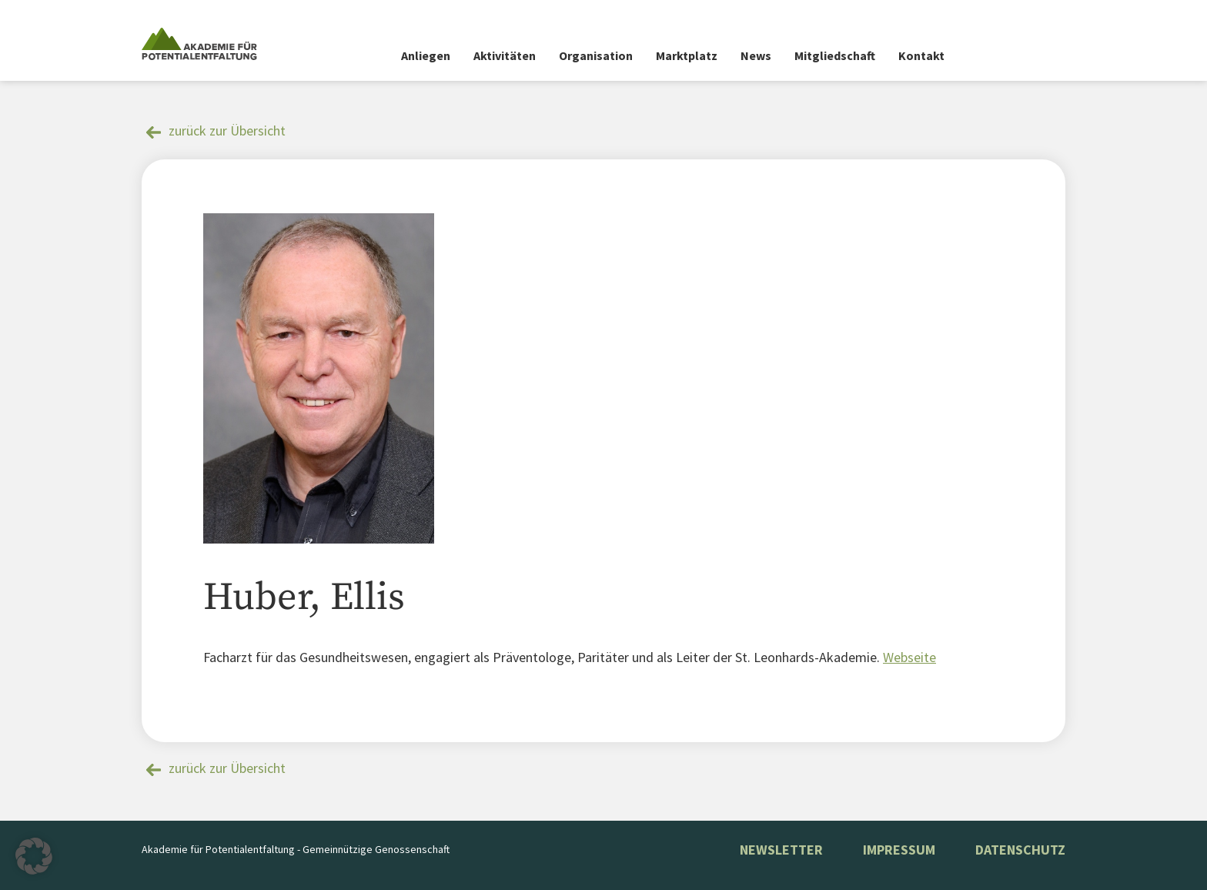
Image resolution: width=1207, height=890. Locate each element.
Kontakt (921, 55)
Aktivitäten (504, 55)
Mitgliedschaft (834, 55)
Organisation (596, 55)
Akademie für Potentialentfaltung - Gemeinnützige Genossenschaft (296, 849)
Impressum (899, 849)
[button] (34, 856)
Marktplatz (686, 55)
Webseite (909, 657)
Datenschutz (1020, 849)
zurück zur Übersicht (227, 130)
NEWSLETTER (781, 849)
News (756, 55)
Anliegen (425, 55)
